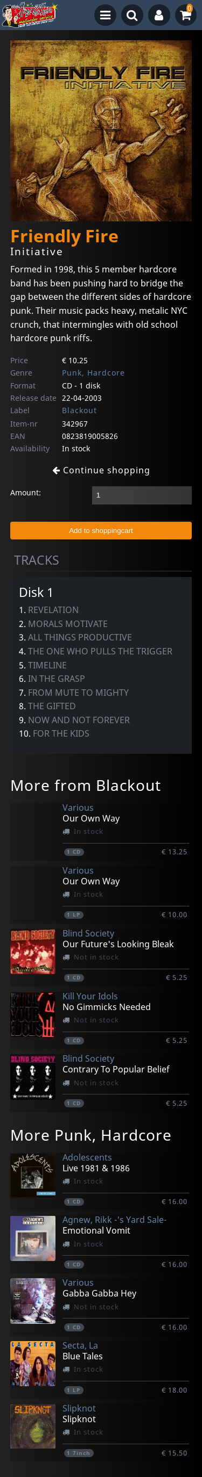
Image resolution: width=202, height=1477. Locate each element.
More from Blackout (85, 785)
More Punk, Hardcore (91, 1135)
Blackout (79, 410)
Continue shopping (101, 470)
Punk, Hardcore (93, 373)
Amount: (25, 492)
